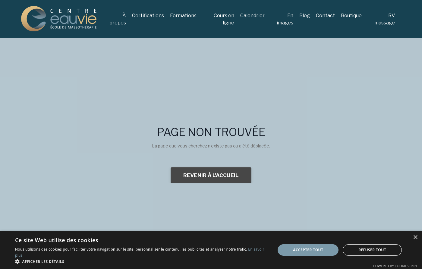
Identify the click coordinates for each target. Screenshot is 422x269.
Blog (304, 15)
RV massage (384, 19)
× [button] (415, 237)
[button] (141, 261)
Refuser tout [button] (372, 249)
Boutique (351, 15)
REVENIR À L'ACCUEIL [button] (211, 175)
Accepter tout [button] (308, 249)
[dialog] (211, 250)
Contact (325, 15)
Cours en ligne (224, 19)
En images (285, 19)
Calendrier (252, 15)
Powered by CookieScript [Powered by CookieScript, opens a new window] (395, 266)
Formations (183, 15)
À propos (117, 19)
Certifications (148, 15)
